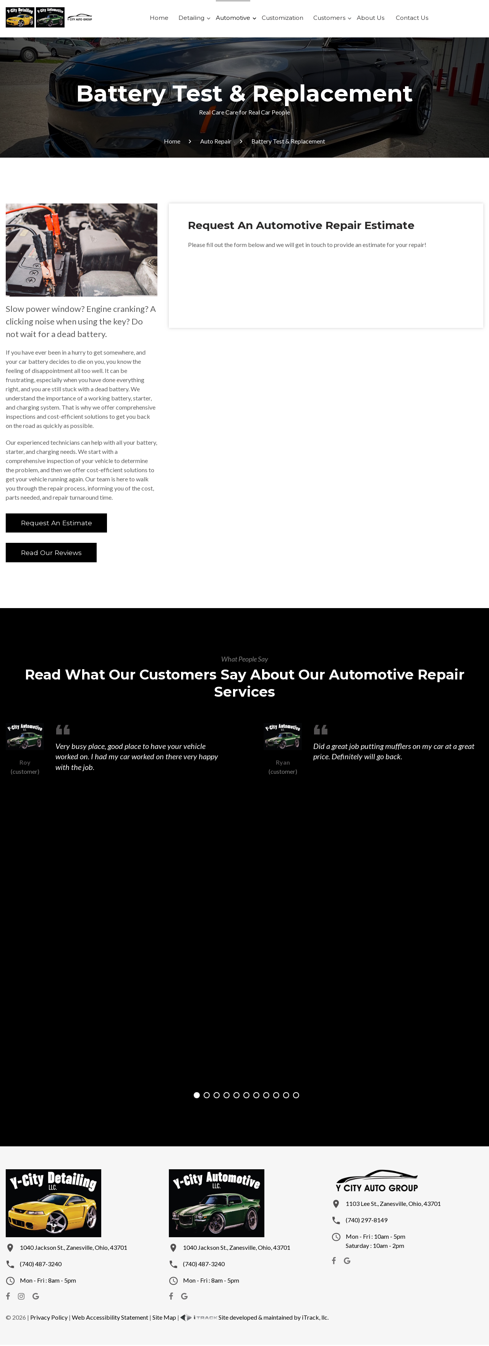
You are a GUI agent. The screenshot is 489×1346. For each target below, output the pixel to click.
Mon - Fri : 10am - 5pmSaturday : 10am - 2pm (375, 1242)
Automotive (237, 18)
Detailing (197, 18)
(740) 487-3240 (41, 1265)
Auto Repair (216, 141)
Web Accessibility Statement (110, 1318)
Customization (283, 18)
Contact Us (405, 18)
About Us (366, 18)
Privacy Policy (49, 1318)
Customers (328, 18)
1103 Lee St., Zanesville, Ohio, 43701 (393, 1204)
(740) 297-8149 (366, 1221)
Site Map (164, 1318)
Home (166, 18)
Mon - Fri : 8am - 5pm (48, 1281)
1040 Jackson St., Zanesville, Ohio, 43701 (73, 1248)
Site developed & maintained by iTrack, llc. (254, 1318)
